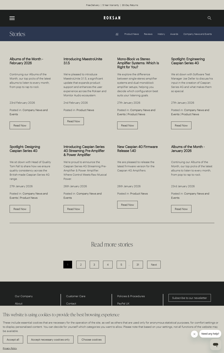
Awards (174, 34)
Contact (71, 303)
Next (154, 264)
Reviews (148, 34)
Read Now (19, 125)
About (18, 303)
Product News (131, 34)
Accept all (13, 339)
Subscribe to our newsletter (189, 297)
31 (137, 264)
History (161, 34)
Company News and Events (197, 34)
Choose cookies (92, 339)
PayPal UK (123, 303)
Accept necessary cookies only (50, 339)
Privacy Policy (10, 348)
